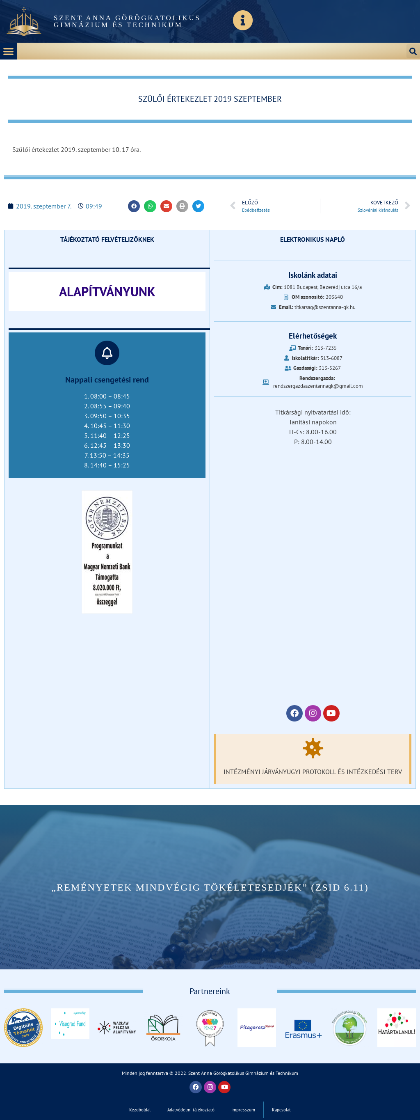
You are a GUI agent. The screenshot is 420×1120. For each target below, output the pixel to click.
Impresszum (243, 1110)
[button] (8, 51)
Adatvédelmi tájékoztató (191, 1110)
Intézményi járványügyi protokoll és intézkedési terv (313, 771)
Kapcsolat (281, 1110)
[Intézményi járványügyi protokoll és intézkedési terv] (313, 748)
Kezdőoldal (140, 1110)
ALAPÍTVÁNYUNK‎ (107, 291)
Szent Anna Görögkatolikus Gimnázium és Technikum (127, 21)
